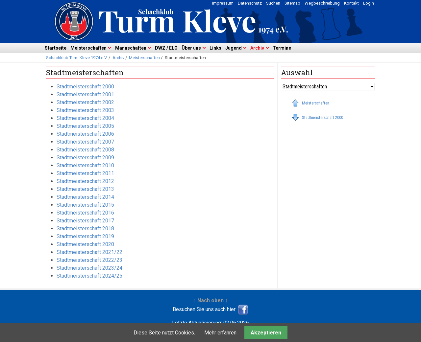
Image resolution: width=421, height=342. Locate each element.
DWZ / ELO (166, 48)
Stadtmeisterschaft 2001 (85, 94)
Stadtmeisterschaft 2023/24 (89, 268)
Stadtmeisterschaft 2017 (85, 220)
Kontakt (351, 3)
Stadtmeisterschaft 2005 (85, 126)
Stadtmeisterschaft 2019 (85, 236)
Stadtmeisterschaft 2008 (85, 150)
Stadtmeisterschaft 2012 (85, 181)
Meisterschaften (88, 48)
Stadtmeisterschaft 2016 (85, 213)
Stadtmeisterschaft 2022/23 (89, 260)
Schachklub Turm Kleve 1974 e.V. (77, 57)
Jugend (233, 48)
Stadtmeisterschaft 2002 (85, 102)
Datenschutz (250, 3)
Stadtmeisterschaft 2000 (85, 86)
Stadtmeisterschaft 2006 (85, 134)
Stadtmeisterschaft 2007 (85, 142)
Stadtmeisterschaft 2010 (85, 165)
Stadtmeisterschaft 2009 (85, 157)
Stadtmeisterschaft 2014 (85, 197)
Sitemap (292, 3)
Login (368, 3)
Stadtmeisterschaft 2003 (85, 110)
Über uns (191, 48)
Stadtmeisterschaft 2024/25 (89, 276)
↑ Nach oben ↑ (210, 300)
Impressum (223, 3)
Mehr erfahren (220, 333)
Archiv (257, 48)
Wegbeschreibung (322, 3)
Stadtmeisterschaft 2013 (85, 189)
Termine (282, 48)
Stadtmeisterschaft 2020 (85, 244)
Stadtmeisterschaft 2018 (85, 228)
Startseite (55, 48)
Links (215, 48)
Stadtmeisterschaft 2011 (85, 173)
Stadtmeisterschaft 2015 (85, 205)
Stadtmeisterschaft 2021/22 (89, 252)
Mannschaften (130, 48)
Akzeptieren (266, 333)
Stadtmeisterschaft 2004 (85, 118)
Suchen (273, 3)
